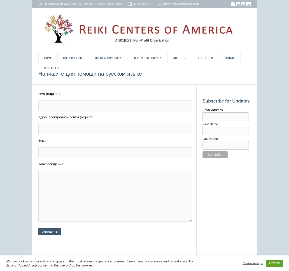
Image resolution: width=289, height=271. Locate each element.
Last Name (210, 138)
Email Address (213, 110)
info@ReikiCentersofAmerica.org (181, 3)
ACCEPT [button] (275, 263)
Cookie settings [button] (252, 263)
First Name (210, 124)
